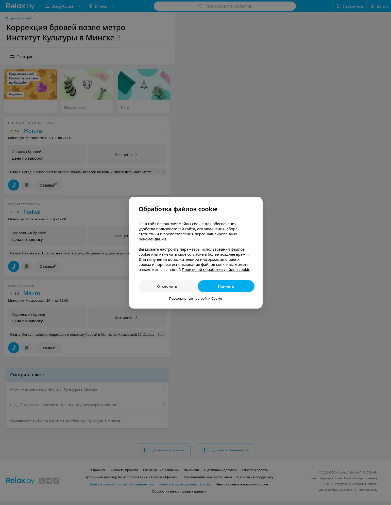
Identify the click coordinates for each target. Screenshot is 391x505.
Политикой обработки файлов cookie (216, 269)
